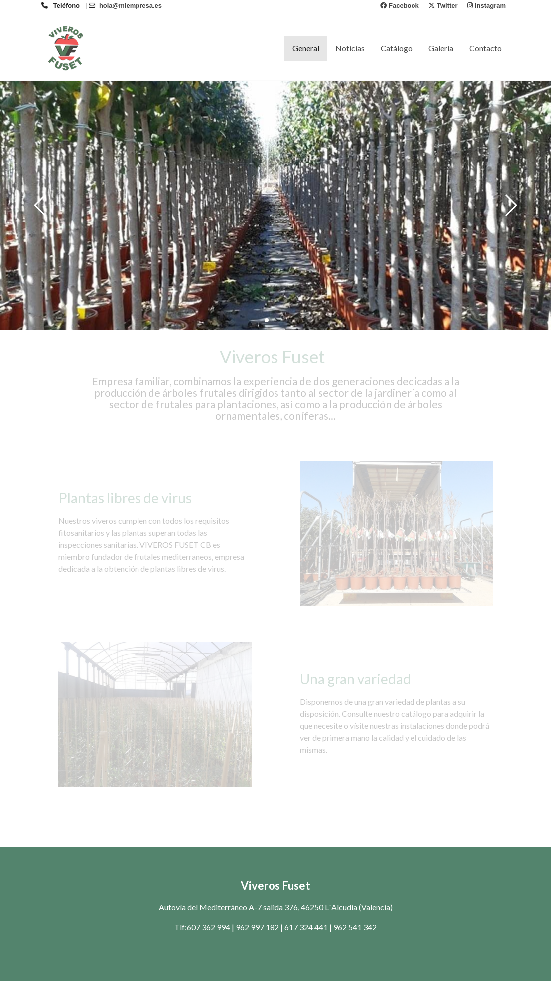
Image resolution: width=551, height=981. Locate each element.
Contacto (485, 48)
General (305, 48)
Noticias (350, 48)
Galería (440, 48)
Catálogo (397, 48)
